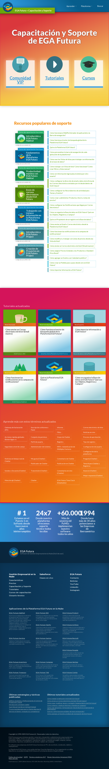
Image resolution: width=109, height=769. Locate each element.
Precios (12, 583)
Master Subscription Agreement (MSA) (59, 757)
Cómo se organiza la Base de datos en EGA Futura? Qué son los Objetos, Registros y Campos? (88, 381)
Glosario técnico (16, 596)
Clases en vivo (46, 578)
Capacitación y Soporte (20, 586)
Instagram (75, 590)
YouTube (74, 584)
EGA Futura (27, 551)
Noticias (74, 581)
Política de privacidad (15, 757)
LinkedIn (74, 587)
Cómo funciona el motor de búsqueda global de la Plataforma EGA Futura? (52, 332)
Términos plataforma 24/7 (37, 757)
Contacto (74, 578)
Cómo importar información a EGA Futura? (88, 331)
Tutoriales (14, 589)
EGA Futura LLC (31, 734)
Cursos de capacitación (20, 593)
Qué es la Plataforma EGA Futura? (51, 379)
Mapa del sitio (13, 758)
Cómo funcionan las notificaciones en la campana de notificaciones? (19, 380)
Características (16, 580)
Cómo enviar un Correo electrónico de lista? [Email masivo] (17, 332)
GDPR (26, 757)
